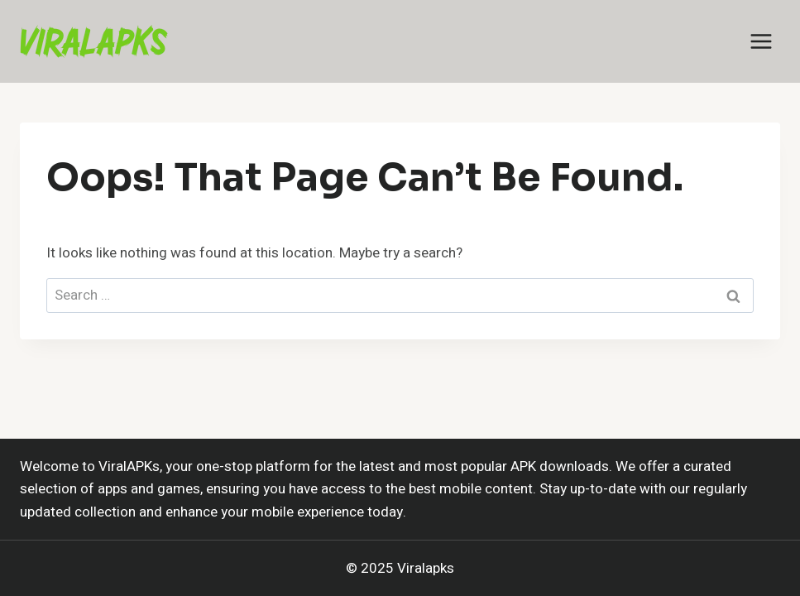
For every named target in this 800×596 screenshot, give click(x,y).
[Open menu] (760, 41)
